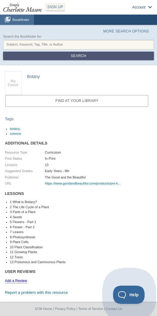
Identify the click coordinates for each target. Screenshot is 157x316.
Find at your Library (77, 101)
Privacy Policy (65, 309)
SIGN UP (55, 7)
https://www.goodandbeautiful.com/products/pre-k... (83, 183)
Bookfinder (20, 20)
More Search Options (126, 31)
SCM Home (43, 309)
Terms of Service (90, 309)
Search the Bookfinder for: (22, 36)
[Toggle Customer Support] (129, 295)
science (15, 133)
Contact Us (114, 309)
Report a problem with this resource (36, 292)
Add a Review (16, 281)
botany (15, 129)
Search (78, 56)
